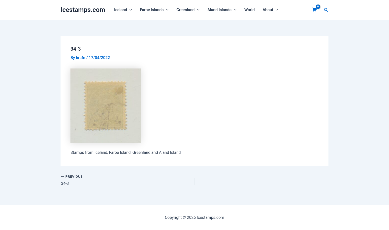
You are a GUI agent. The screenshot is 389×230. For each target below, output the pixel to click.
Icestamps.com (83, 9)
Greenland (187, 10)
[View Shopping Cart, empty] (314, 10)
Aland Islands (221, 10)
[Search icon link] (326, 10)
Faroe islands (154, 10)
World (249, 9)
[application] (129, 10)
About (270, 10)
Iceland (123, 10)
